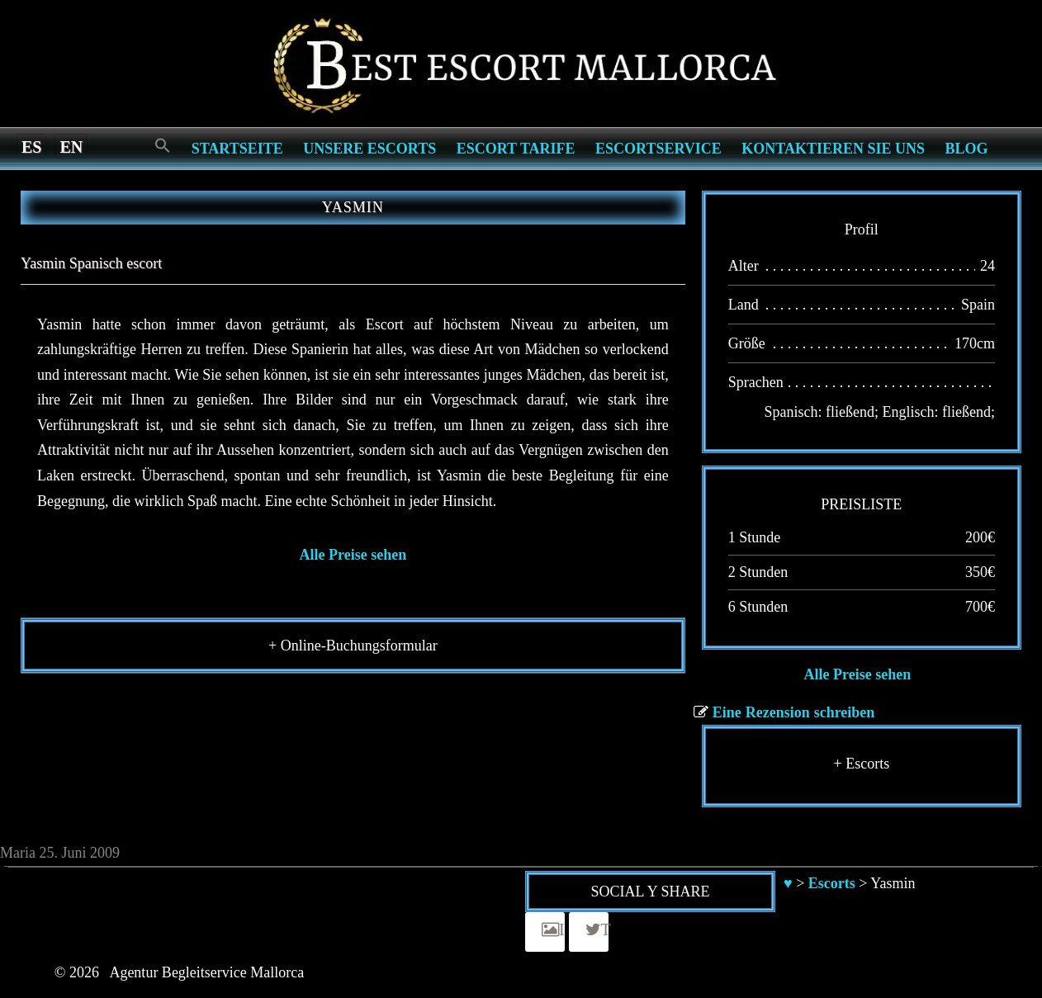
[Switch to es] (31, 146)
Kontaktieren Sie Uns (833, 148)
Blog (966, 148)
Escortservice (658, 148)
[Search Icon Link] (162, 146)
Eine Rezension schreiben (794, 712)
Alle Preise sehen (353, 554)
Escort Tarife (516, 148)
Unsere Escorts (369, 148)
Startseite (237, 148)
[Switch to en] (71, 146)
